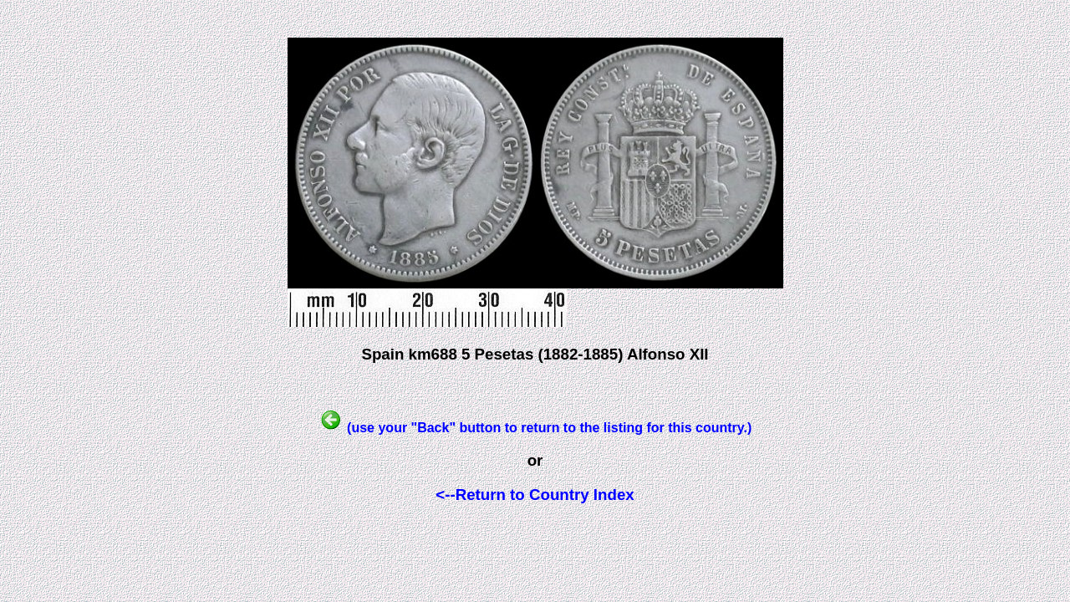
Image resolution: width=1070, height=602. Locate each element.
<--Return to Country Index (535, 494)
